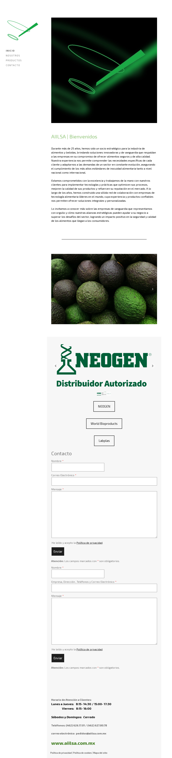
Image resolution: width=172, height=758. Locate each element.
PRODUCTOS (14, 60)
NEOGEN (104, 406)
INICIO (10, 50)
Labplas (104, 441)
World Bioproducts (104, 423)
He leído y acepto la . (77, 542)
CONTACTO (13, 65)
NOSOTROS (13, 55)
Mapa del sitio (100, 752)
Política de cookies (82, 752)
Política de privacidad (89, 542)
